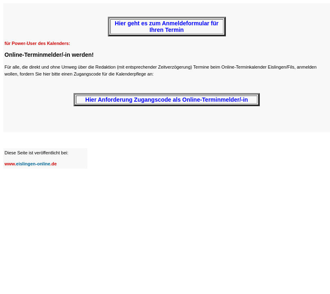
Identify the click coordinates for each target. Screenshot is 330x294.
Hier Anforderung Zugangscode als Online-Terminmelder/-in (166, 99)
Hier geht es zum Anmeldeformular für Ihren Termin (167, 26)
